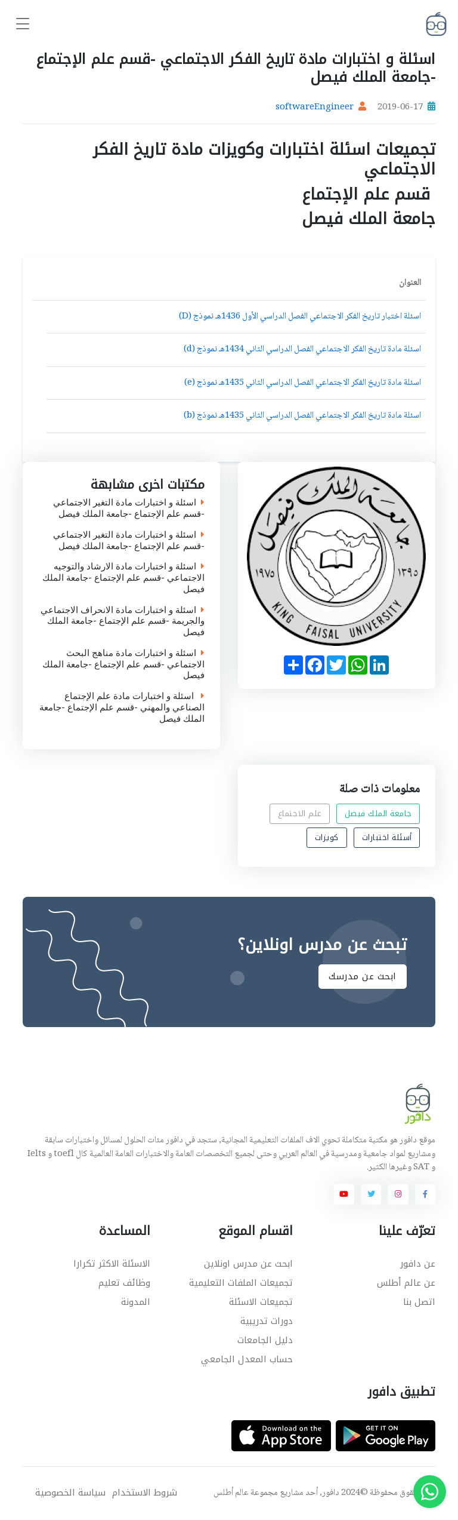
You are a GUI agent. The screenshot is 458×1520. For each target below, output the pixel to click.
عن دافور (417, 1263)
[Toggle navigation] (23, 24)
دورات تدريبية (266, 1321)
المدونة (135, 1302)
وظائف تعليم (124, 1282)
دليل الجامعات (265, 1340)
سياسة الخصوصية (70, 1493)
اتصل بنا (419, 1302)
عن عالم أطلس (406, 1282)
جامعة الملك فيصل (378, 813)
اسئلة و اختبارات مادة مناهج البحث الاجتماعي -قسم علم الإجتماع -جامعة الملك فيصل (123, 664)
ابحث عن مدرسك (363, 977)
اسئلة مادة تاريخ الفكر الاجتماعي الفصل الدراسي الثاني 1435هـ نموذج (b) (302, 416)
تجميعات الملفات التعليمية (241, 1282)
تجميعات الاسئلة (261, 1302)
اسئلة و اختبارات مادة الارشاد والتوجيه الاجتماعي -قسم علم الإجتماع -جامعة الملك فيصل (123, 577)
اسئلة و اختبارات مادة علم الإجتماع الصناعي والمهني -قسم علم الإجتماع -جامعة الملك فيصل (122, 707)
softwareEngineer (315, 107)
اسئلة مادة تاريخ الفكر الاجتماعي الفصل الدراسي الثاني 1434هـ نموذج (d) (302, 349)
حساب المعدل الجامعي (247, 1359)
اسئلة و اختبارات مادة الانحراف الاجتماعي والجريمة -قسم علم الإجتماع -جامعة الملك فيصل (123, 621)
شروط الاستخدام (144, 1493)
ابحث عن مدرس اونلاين (248, 1263)
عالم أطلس (231, 1493)
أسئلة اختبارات (387, 837)
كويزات (327, 837)
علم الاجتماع (299, 813)
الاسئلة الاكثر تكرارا (111, 1263)
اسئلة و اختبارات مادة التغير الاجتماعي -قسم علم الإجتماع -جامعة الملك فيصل (129, 508)
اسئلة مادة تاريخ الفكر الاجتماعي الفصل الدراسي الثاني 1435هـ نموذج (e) (302, 383)
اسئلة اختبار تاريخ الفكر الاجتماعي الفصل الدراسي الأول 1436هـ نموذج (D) (300, 316)
